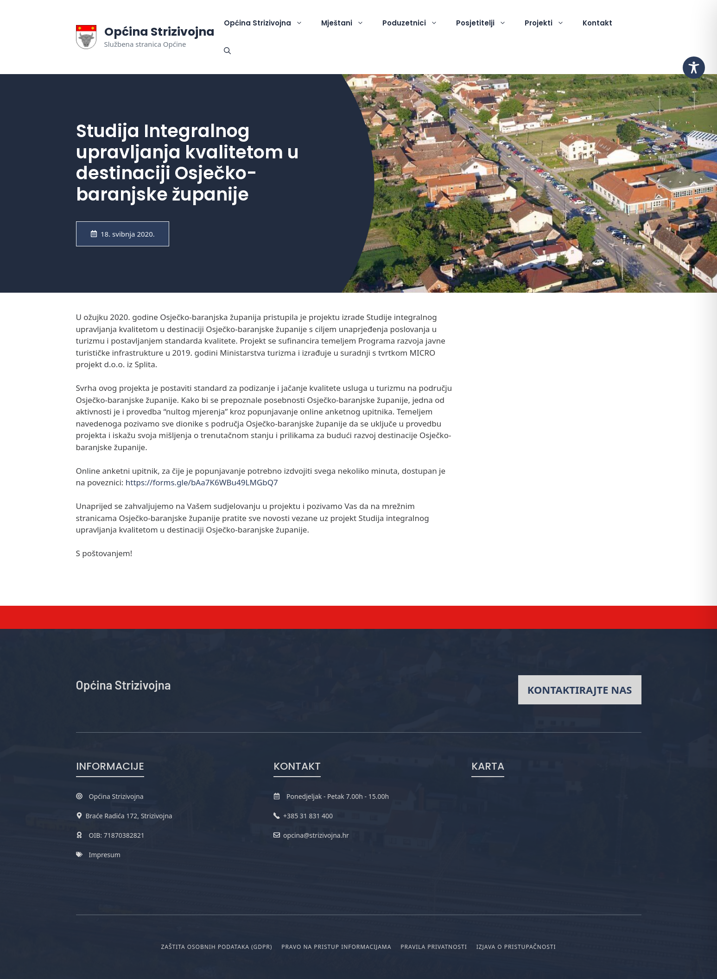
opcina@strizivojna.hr (316, 835)
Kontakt (597, 23)
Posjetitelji (485, 23)
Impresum (105, 854)
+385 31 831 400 (308, 815)
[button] (227, 51)
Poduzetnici (414, 23)
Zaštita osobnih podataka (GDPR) (217, 947)
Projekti (549, 23)
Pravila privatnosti (433, 947)
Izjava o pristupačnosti (516, 947)
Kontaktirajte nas (579, 690)
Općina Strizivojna (159, 32)
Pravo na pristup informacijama (336, 947)
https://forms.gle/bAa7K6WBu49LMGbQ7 (202, 482)
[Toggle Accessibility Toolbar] (694, 68)
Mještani (347, 23)
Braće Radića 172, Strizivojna (129, 815)
